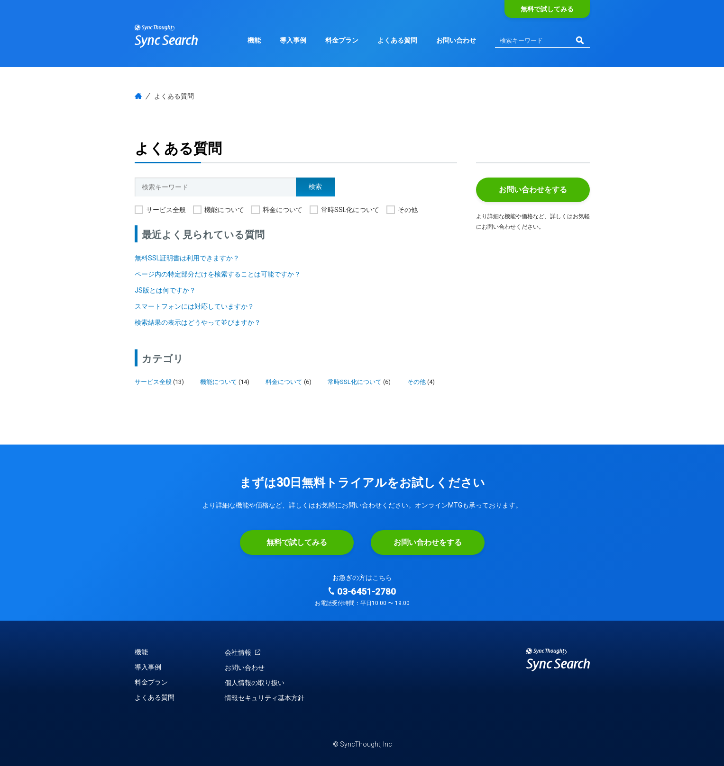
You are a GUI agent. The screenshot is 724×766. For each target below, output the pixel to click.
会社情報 (243, 652)
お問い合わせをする (533, 189)
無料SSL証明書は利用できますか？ (187, 258)
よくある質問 (397, 40)
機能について (224, 210)
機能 (254, 40)
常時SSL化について (350, 210)
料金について (282, 210)
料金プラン (341, 40)
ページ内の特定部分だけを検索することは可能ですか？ (218, 274)
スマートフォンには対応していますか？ (194, 306)
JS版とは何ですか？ (165, 290)
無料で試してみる (547, 9)
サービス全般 (166, 210)
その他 (408, 210)
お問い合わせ (456, 40)
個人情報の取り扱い (254, 682)
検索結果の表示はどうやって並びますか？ (198, 322)
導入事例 (293, 40)
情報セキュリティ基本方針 (264, 698)
